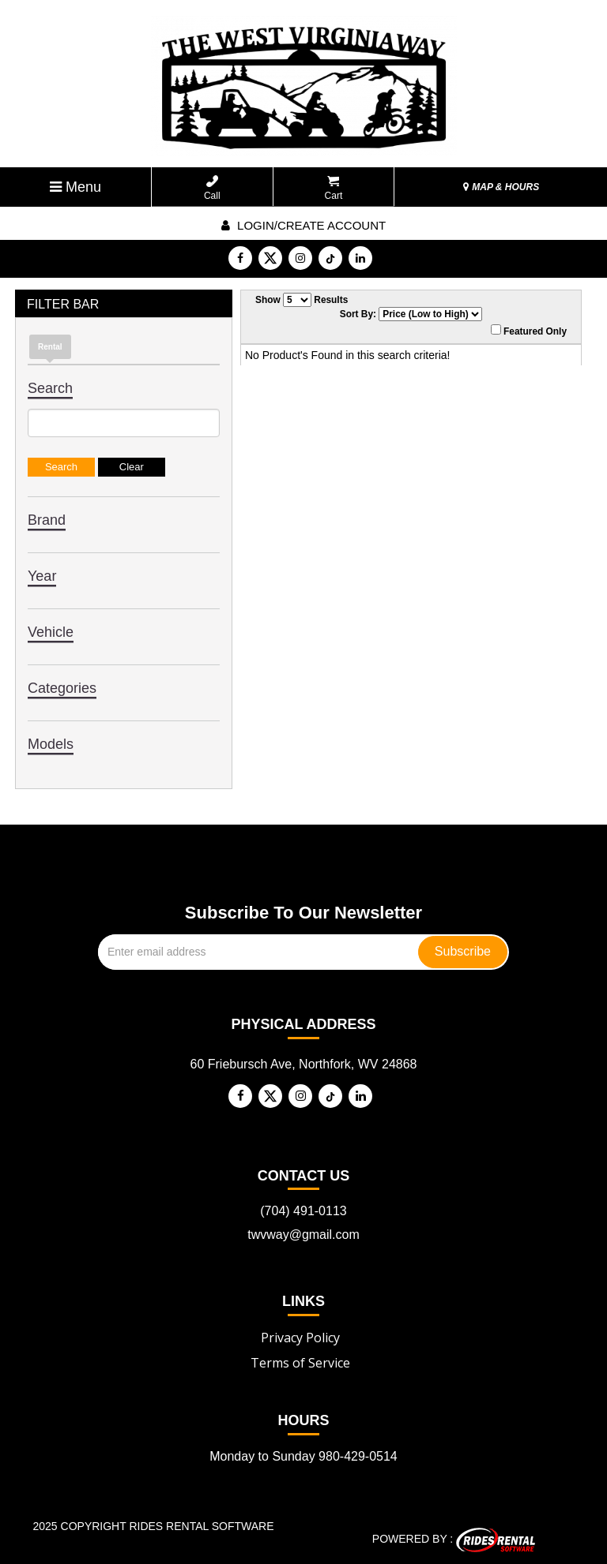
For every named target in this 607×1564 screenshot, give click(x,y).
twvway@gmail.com (303, 1234)
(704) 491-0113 (303, 1211)
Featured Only (529, 330)
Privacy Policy (300, 1337)
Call (212, 188)
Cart (334, 188)
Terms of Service (300, 1362)
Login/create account (303, 225)
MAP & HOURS (501, 187)
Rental (50, 346)
